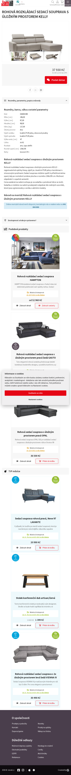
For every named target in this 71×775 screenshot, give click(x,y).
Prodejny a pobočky (19, 723)
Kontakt (15, 727)
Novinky (41, 723)
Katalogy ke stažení (45, 746)
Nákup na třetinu (44, 731)
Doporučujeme (17, 731)
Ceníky (40, 749)
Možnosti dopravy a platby (22, 746)
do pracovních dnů (35, 537)
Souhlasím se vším (35, 393)
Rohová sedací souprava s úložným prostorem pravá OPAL (35, 434)
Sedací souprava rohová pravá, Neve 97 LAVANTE (35, 520)
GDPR (14, 753)
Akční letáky (42, 753)
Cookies (41, 757)
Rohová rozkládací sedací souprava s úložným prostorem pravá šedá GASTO (35, 356)
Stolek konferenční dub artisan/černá (35, 598)
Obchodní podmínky (19, 749)
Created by (63, 770)
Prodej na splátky (44, 727)
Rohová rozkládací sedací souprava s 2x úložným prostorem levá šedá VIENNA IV (35, 675)
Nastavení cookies (35, 399)
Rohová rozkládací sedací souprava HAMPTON (35, 278)
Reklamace (16, 757)
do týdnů (36, 295)
